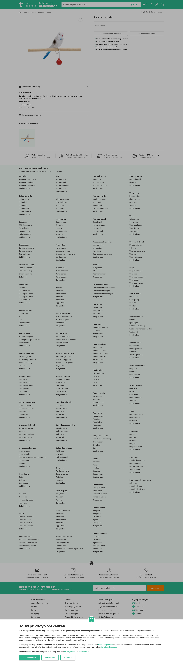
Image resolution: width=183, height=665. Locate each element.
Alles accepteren (29, 658)
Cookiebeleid (83, 652)
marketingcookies (105, 645)
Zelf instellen (50, 658)
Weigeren (68, 658)
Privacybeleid (69, 652)
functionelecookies (109, 647)
